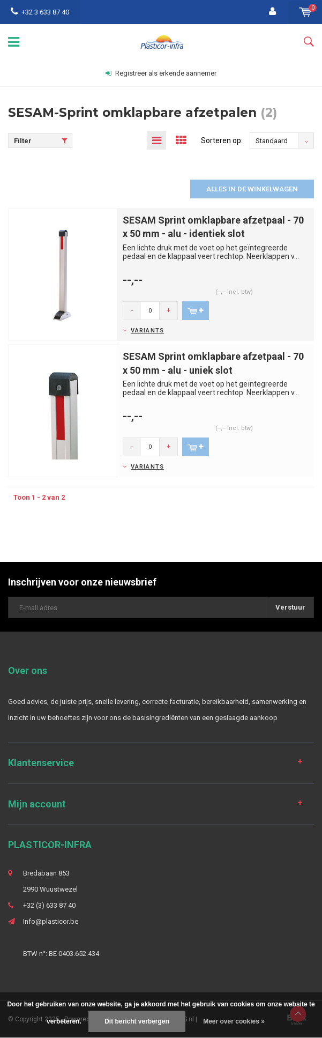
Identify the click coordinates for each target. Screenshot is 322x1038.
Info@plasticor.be (50, 921)
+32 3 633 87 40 (40, 12)
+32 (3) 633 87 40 (49, 905)
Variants (147, 330)
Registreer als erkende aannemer (161, 73)
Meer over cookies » (234, 1021)
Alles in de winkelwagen (252, 189)
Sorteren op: (222, 140)
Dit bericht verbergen (136, 1021)
